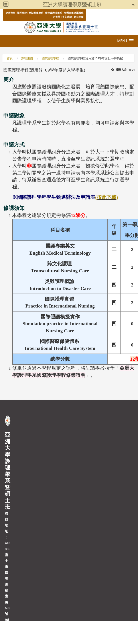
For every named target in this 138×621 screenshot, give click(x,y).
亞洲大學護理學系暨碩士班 (72, 4)
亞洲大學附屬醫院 (73, 13)
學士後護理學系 (53, 13)
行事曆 (56, 16)
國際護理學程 (50, 58)
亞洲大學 (10, 13)
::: (3, 12)
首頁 (10, 58)
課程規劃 (27, 58)
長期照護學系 (36, 13)
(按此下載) (106, 197)
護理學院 (22, 13)
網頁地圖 (78, 16)
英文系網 (67, 16)
